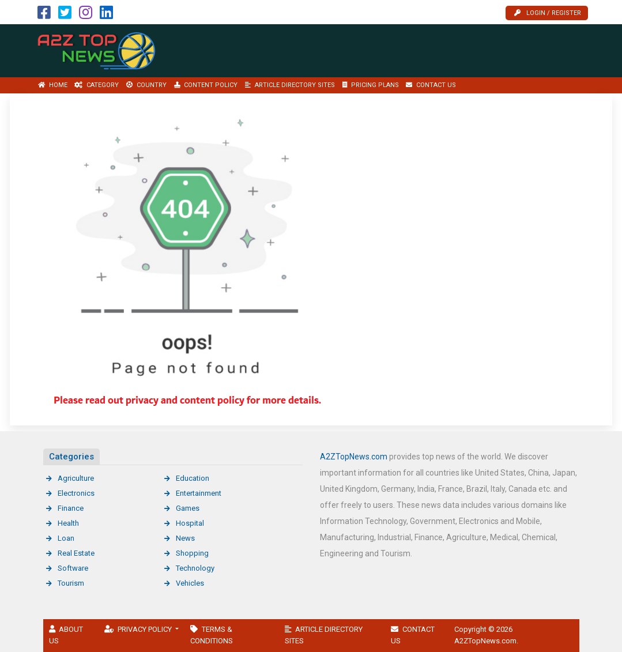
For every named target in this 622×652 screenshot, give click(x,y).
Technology (195, 568)
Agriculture (76, 478)
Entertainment (198, 493)
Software (73, 568)
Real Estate (76, 553)
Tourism (71, 583)
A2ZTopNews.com (353, 456)
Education (192, 478)
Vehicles (190, 583)
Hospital (190, 523)
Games (187, 508)
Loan (66, 538)
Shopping (192, 553)
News (185, 538)
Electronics (76, 493)
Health (68, 523)
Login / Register (547, 13)
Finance (71, 508)
